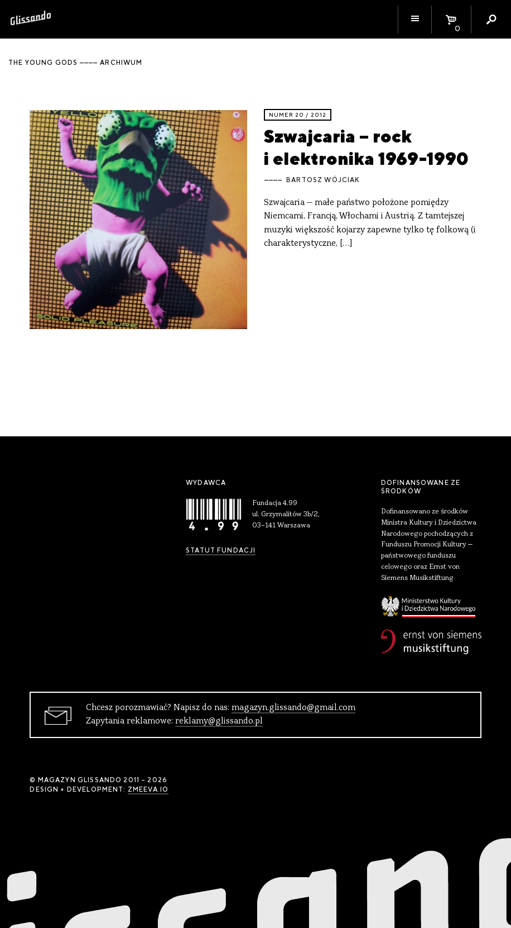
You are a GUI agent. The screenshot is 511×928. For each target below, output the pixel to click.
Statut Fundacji (221, 550)
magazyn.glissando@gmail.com (293, 707)
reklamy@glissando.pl (219, 721)
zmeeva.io (148, 789)
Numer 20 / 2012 (297, 115)
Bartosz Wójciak (323, 180)
